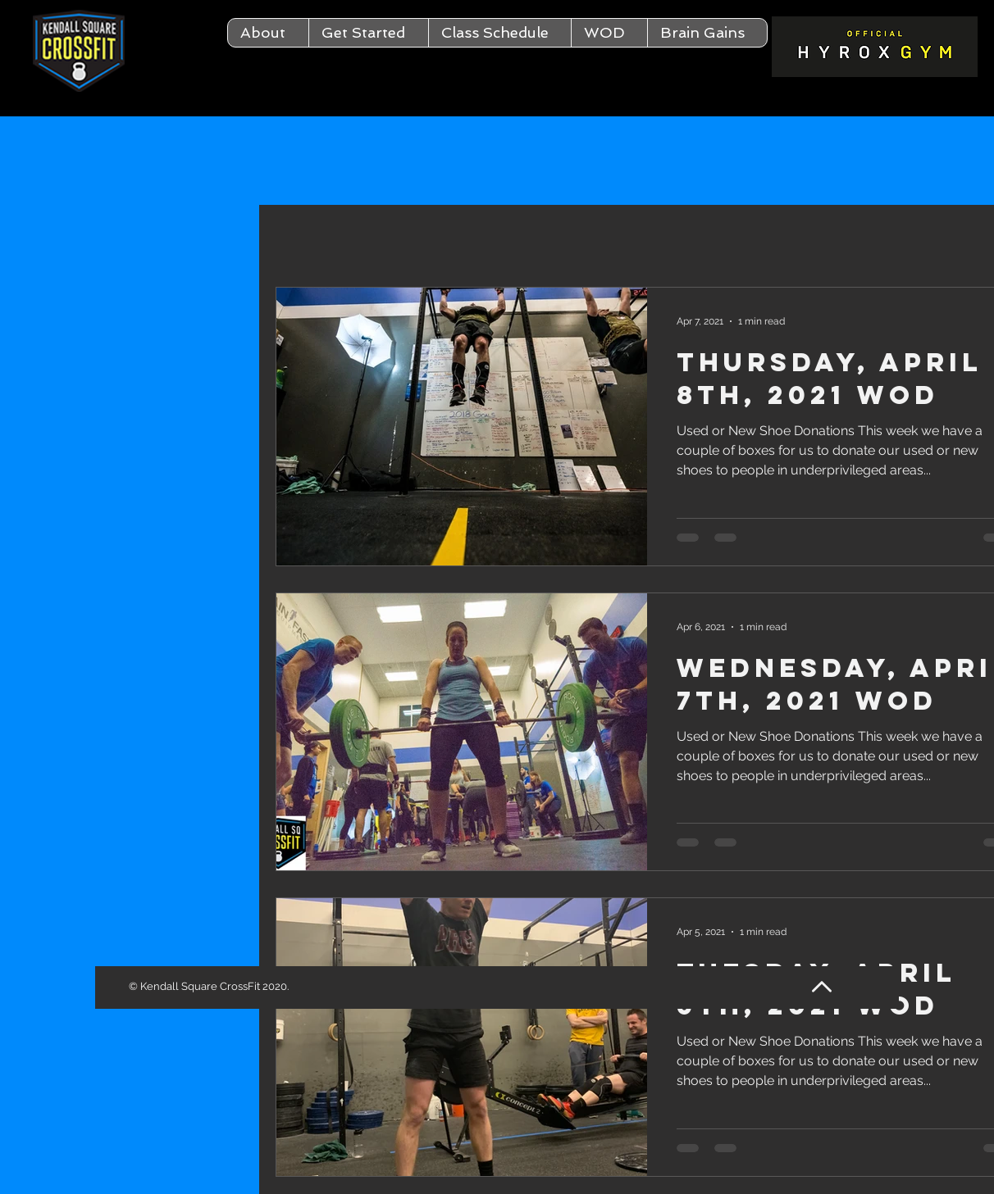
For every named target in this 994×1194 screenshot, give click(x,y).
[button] (268, 33)
